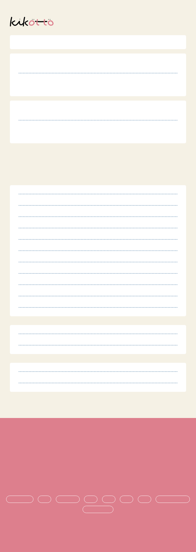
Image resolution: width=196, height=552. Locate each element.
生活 (90, 499)
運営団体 (97, 471)
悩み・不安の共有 (173, 499)
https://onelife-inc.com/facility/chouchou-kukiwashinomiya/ (86, 89)
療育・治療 (67, 499)
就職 (144, 499)
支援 (108, 499)
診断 (44, 499)
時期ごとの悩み (98, 510)
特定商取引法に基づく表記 (98, 451)
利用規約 (97, 442)
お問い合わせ (98, 480)
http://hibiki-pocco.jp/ (50, 136)
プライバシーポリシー (98, 461)
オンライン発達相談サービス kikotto (100, 531)
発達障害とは (19, 499)
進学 (126, 499)
